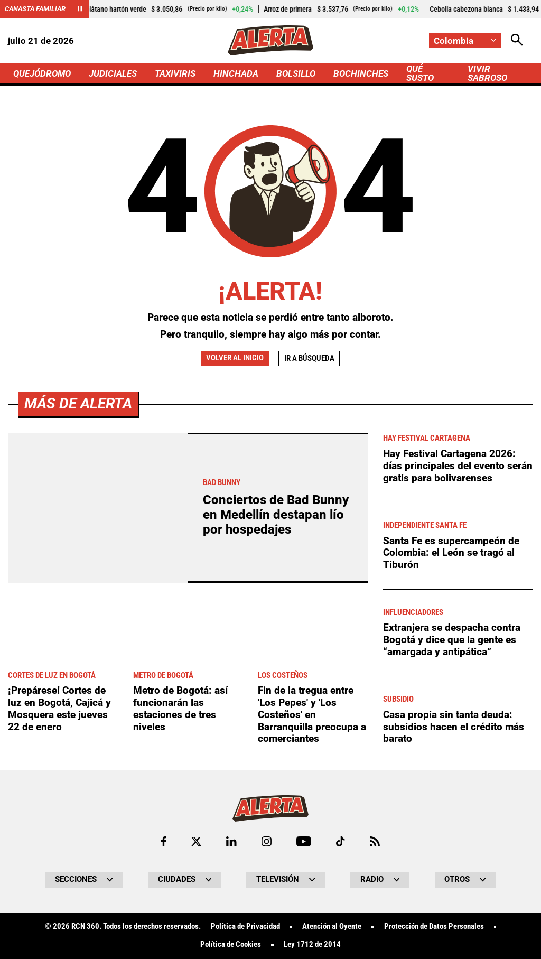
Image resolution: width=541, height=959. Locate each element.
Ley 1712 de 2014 (312, 944)
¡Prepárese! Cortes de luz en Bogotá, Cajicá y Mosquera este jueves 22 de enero (59, 708)
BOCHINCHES (360, 73)
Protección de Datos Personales (434, 926)
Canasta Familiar (35, 9)
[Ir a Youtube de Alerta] (303, 841)
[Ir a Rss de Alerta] (375, 841)
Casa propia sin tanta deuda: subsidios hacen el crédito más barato (453, 726)
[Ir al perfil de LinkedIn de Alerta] (231, 841)
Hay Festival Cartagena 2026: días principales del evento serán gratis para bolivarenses (458, 465)
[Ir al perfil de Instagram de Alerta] (267, 841)
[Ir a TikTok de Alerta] (340, 841)
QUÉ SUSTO (420, 73)
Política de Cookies (230, 944)
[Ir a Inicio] (270, 40)
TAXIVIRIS (175, 73)
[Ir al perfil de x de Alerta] (196, 841)
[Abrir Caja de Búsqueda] (517, 40)
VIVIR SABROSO (487, 73)
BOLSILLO (295, 73)
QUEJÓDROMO (42, 73)
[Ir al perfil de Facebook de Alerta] (163, 841)
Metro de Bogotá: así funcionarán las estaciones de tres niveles (180, 708)
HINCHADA (235, 73)
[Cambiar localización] (465, 40)
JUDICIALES (113, 73)
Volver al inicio (235, 357)
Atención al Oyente (331, 926)
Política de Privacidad (245, 926)
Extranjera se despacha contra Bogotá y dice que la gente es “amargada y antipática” (451, 639)
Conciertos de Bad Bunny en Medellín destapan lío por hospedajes (276, 514)
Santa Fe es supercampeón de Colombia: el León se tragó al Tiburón (451, 553)
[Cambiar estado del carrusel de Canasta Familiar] (80, 9)
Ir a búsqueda (309, 358)
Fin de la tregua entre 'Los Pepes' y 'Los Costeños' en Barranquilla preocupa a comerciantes (312, 714)
